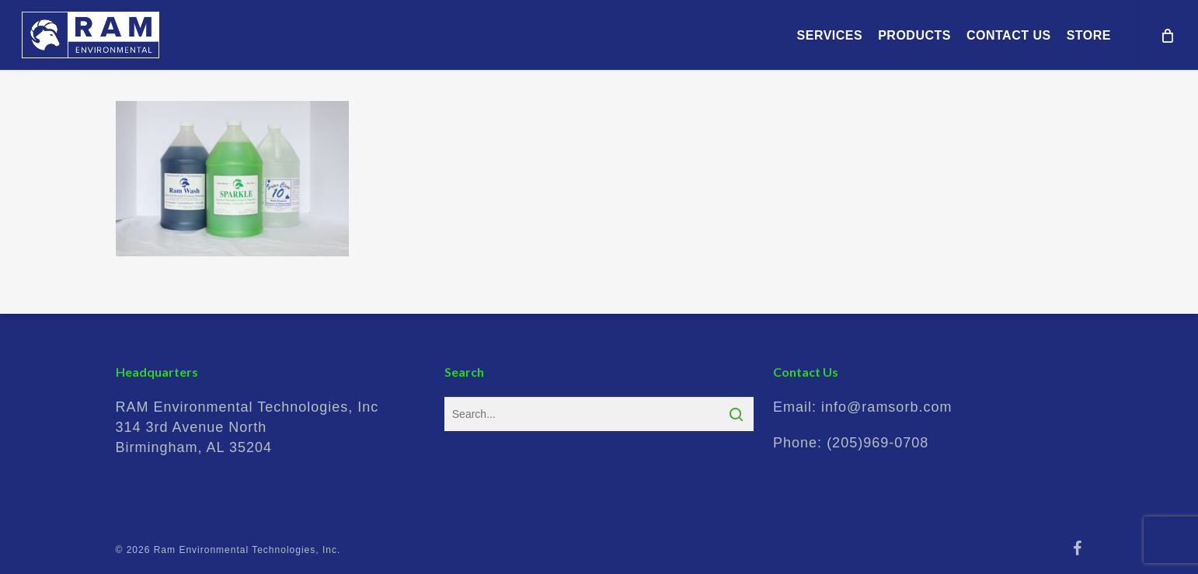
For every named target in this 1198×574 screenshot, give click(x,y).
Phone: (850, 443)
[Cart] (1167, 35)
